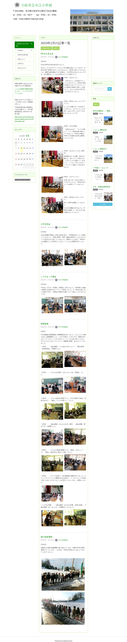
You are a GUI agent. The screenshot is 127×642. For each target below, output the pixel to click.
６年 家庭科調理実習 (101, 187)
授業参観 (44, 324)
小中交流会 (45, 224)
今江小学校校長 (61, 57)
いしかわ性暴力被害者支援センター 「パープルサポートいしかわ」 (24, 91)
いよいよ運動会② (100, 130)
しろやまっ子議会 (48, 277)
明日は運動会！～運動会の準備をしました (109, 111)
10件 (56, 48)
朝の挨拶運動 (46, 537)
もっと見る (102, 204)
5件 (96, 104)
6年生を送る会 (47, 54)
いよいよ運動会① (100, 149)
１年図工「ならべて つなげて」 (106, 168)
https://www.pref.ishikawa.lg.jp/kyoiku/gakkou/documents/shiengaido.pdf (24, 119)
